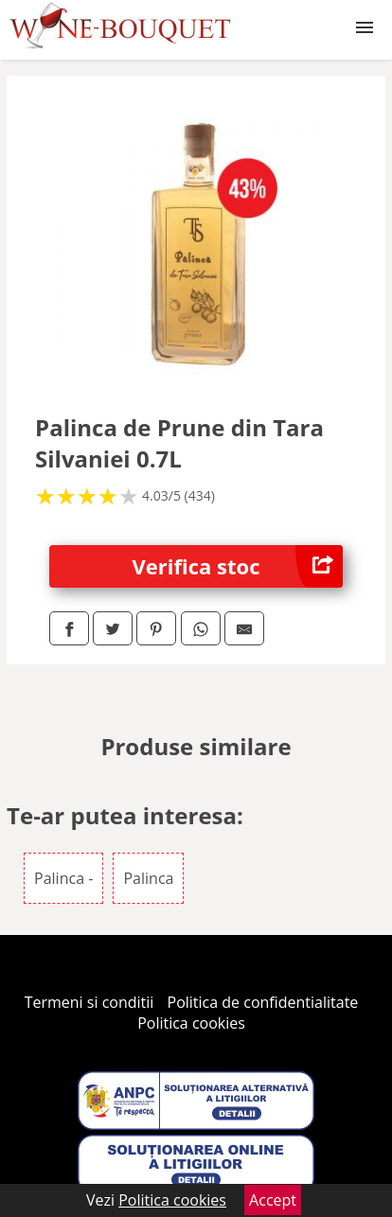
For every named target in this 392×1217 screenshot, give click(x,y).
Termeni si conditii (89, 1002)
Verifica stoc (238, 566)
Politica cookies (191, 1023)
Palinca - (63, 878)
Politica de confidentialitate (263, 1002)
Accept (272, 1200)
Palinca (148, 878)
